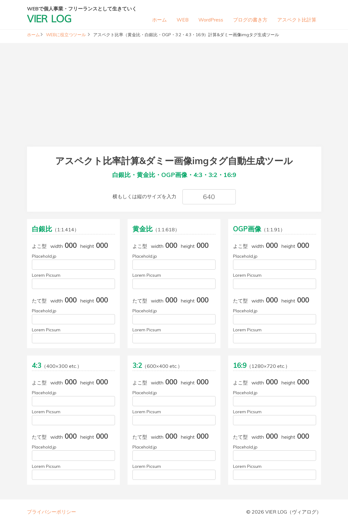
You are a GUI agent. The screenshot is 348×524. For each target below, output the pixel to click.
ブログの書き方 (250, 20)
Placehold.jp (44, 256)
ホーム (159, 20)
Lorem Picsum (46, 275)
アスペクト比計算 (296, 20)
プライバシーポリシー (51, 511)
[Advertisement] (174, 86)
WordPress (210, 20)
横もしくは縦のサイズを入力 (144, 196)
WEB (183, 20)
